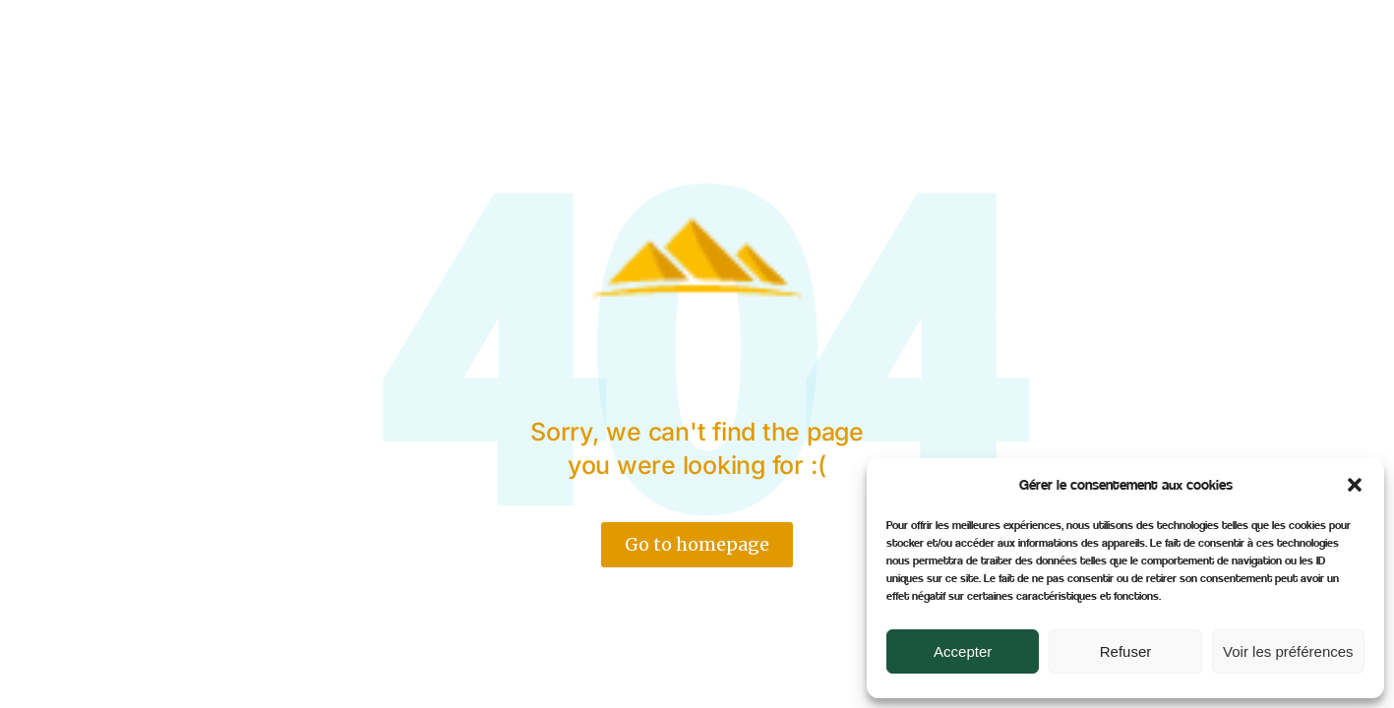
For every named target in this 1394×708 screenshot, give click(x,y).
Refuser (1126, 651)
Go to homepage (697, 544)
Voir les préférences (1288, 651)
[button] (1354, 485)
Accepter (963, 651)
